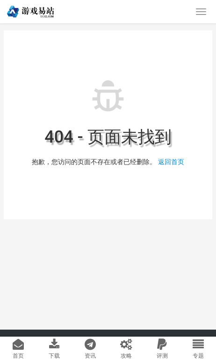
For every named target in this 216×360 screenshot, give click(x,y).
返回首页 (171, 162)
